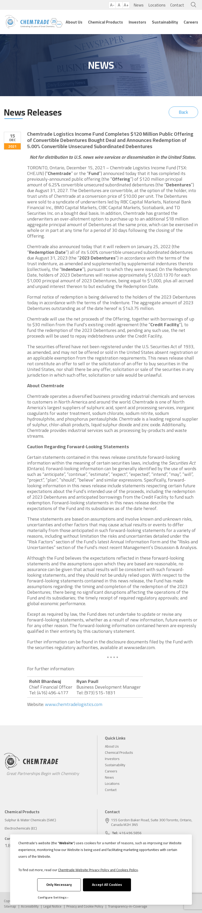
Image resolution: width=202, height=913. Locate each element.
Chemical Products (105, 22)
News (139, 5)
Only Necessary (59, 884)
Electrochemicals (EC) (21, 828)
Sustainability (165, 22)
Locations (157, 5)
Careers (191, 22)
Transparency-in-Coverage (127, 906)
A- (112, 5)
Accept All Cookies (107, 884)
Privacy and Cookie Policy (84, 906)
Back (183, 112)
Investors (137, 22)
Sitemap (10, 906)
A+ (126, 5)
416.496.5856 (130, 833)
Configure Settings (52, 897)
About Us (74, 22)
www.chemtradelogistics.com (73, 704)
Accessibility (29, 906)
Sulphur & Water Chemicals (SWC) (30, 820)
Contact (177, 5)
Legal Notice (52, 906)
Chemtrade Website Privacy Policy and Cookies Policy (98, 869)
